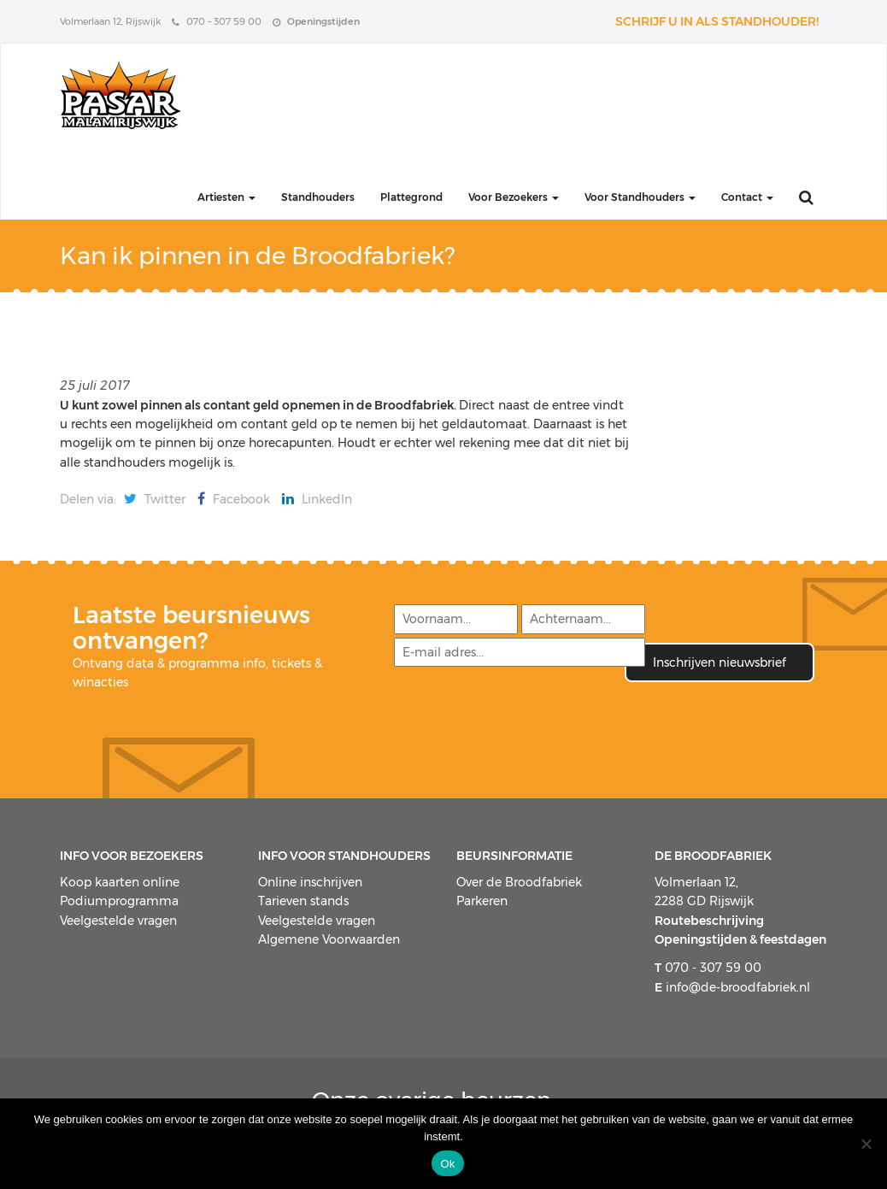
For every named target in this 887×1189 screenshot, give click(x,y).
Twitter (154, 499)
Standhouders (318, 197)
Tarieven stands (303, 901)
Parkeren (482, 901)
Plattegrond (411, 197)
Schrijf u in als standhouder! (717, 21)
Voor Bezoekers (513, 197)
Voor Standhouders (640, 197)
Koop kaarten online (119, 882)
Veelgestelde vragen (118, 920)
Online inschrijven (310, 882)
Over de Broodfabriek (519, 882)
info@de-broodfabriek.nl (732, 987)
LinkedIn (317, 499)
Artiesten (226, 197)
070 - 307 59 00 (708, 967)
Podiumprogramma (119, 901)
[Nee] (865, 1143)
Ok (447, 1163)
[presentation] (522, 715)
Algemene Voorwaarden (329, 939)
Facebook (233, 499)
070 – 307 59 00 (216, 21)
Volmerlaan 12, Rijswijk (110, 21)
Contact (747, 197)
